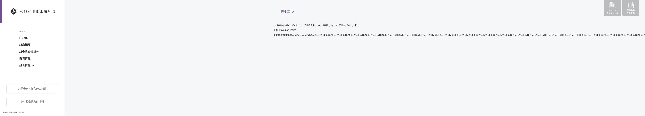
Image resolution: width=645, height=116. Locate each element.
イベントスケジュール (612, 8)
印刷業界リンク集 (631, 8)
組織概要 (25, 44)
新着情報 (25, 58)
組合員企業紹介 (29, 51)
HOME (23, 38)
